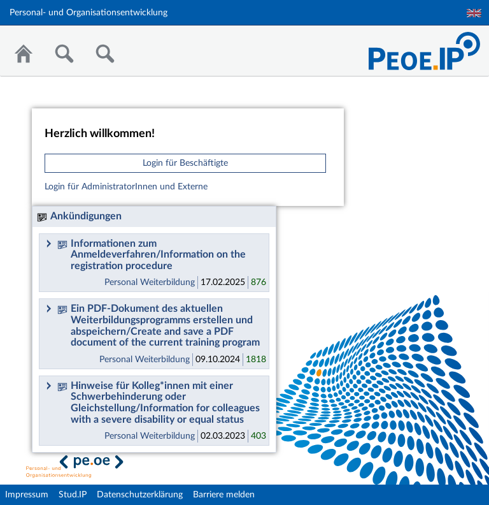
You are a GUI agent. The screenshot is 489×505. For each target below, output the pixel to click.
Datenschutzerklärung (140, 494)
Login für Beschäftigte (185, 163)
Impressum (26, 494)
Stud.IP (73, 494)
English (474, 13)
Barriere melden (224, 494)
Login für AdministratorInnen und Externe (126, 186)
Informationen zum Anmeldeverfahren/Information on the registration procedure (151, 254)
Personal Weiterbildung (149, 282)
